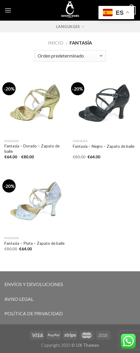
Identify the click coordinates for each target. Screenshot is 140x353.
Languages (70, 26)
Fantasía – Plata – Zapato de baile (34, 243)
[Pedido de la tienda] (70, 56)
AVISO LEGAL (18, 299)
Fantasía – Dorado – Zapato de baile (32, 149)
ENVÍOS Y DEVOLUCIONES (33, 284)
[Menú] (7, 10)
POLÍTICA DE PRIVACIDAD (33, 313)
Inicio (55, 42)
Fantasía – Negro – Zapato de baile (103, 146)
